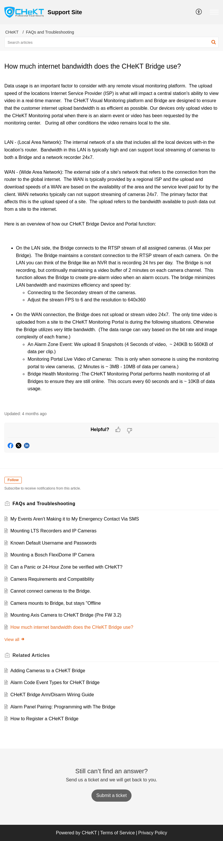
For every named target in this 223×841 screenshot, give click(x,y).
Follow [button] (13, 480)
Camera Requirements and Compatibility (52, 579)
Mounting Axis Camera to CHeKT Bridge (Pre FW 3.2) (65, 615)
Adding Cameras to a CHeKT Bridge (47, 670)
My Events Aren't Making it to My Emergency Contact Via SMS (74, 518)
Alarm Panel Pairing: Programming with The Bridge (63, 706)
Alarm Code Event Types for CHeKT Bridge (55, 682)
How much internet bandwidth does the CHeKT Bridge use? (71, 627)
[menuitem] (199, 12)
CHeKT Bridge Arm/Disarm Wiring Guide (52, 694)
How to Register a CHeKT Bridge (44, 718)
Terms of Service (117, 832)
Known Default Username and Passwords (53, 542)
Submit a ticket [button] (111, 795)
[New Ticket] (111, 795)
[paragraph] (111, 243)
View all (14, 639)
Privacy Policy (152, 832)
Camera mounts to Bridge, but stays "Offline (55, 603)
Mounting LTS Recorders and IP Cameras (53, 530)
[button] (199, 12)
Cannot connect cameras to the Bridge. (50, 591)
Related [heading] (31, 655)
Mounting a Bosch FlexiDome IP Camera (52, 554)
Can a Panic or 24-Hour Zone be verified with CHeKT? (66, 567)
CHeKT (12, 32)
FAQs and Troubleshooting (50, 32)
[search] (111, 42)
